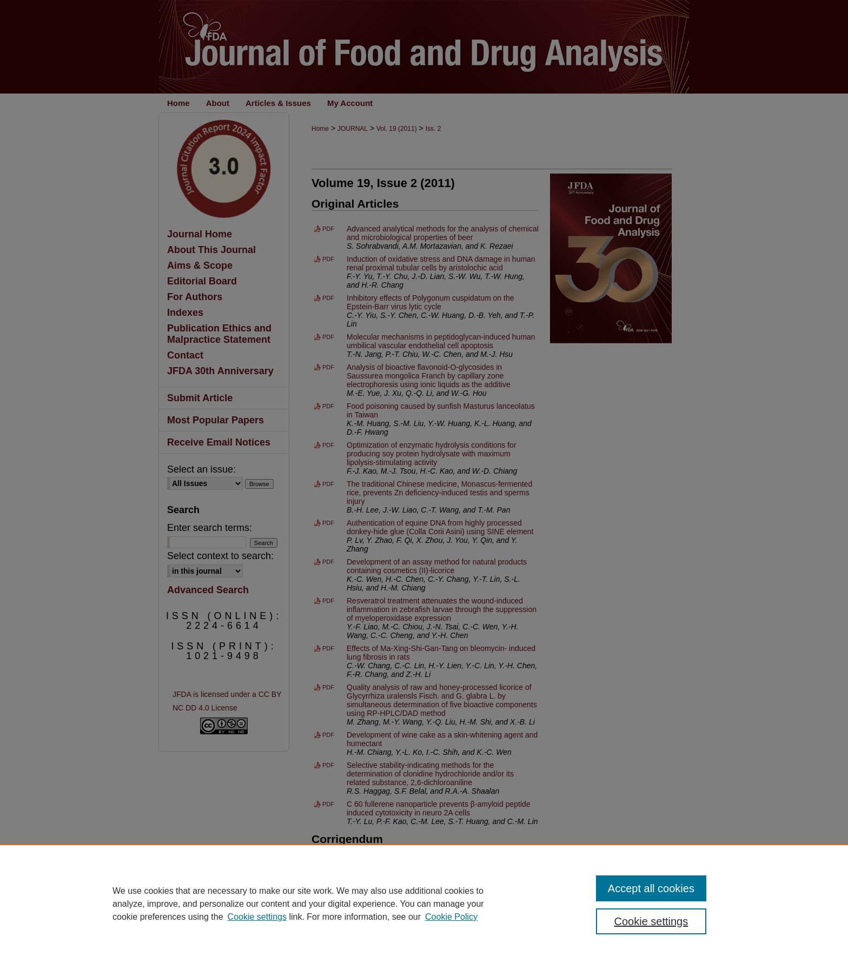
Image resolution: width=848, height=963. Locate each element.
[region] (424, 903)
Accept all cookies (651, 888)
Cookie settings (257, 916)
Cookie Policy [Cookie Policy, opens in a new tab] (451, 916)
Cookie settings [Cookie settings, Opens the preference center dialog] (651, 921)
